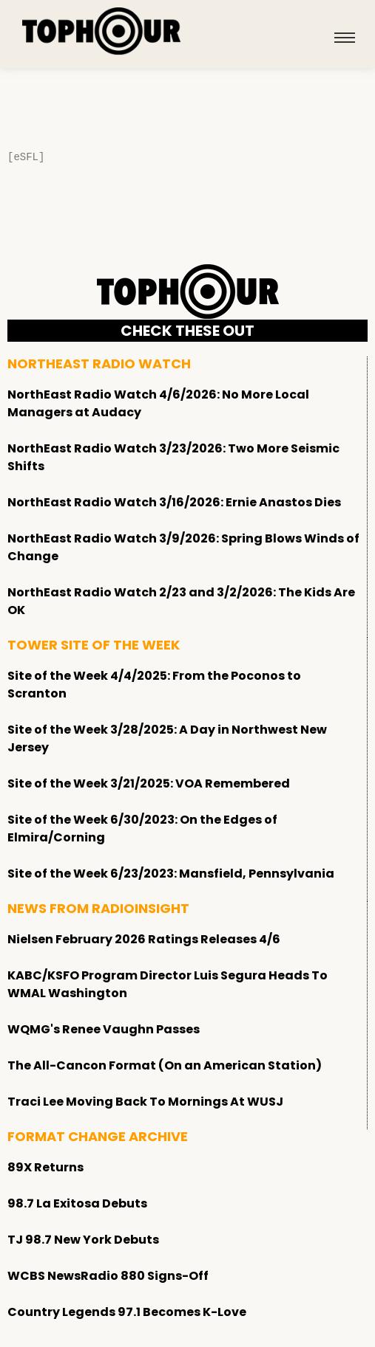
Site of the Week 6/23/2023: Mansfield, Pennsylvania (170, 873)
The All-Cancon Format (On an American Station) (164, 1065)
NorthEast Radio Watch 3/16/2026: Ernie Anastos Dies (174, 502)
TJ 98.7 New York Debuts (83, 1239)
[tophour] (101, 31)
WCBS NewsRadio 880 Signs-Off (108, 1275)
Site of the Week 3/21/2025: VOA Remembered (148, 783)
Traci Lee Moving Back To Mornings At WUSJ (145, 1101)
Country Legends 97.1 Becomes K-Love (126, 1311)
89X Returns (45, 1167)
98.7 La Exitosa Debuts (77, 1203)
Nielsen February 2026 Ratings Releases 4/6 (143, 939)
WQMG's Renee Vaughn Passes (103, 1029)
